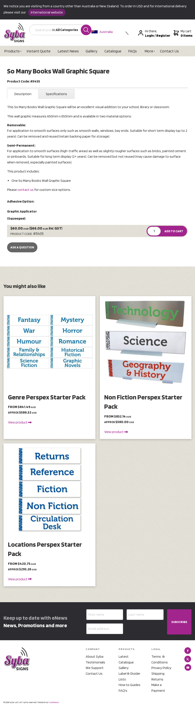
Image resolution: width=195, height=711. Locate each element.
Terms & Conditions (159, 659)
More (149, 51)
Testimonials (95, 662)
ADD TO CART (173, 231)
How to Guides (129, 685)
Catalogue (112, 51)
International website (47, 12)
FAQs (132, 51)
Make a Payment (158, 688)
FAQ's (123, 690)
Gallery (91, 51)
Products (12, 51)
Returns (157, 679)
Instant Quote (38, 51)
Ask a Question (22, 247)
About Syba (94, 656)
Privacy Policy (161, 668)
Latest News (68, 51)
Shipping (157, 673)
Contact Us (169, 51)
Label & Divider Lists (129, 676)
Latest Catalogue (126, 659)
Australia (102, 32)
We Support (95, 668)
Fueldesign (54, 702)
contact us (25, 190)
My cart (182, 33)
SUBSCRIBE (179, 622)
